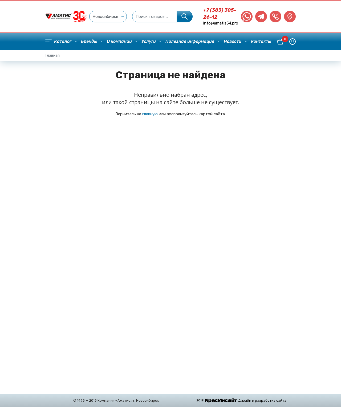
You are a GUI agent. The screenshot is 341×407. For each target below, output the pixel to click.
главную (150, 114)
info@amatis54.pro (220, 23)
